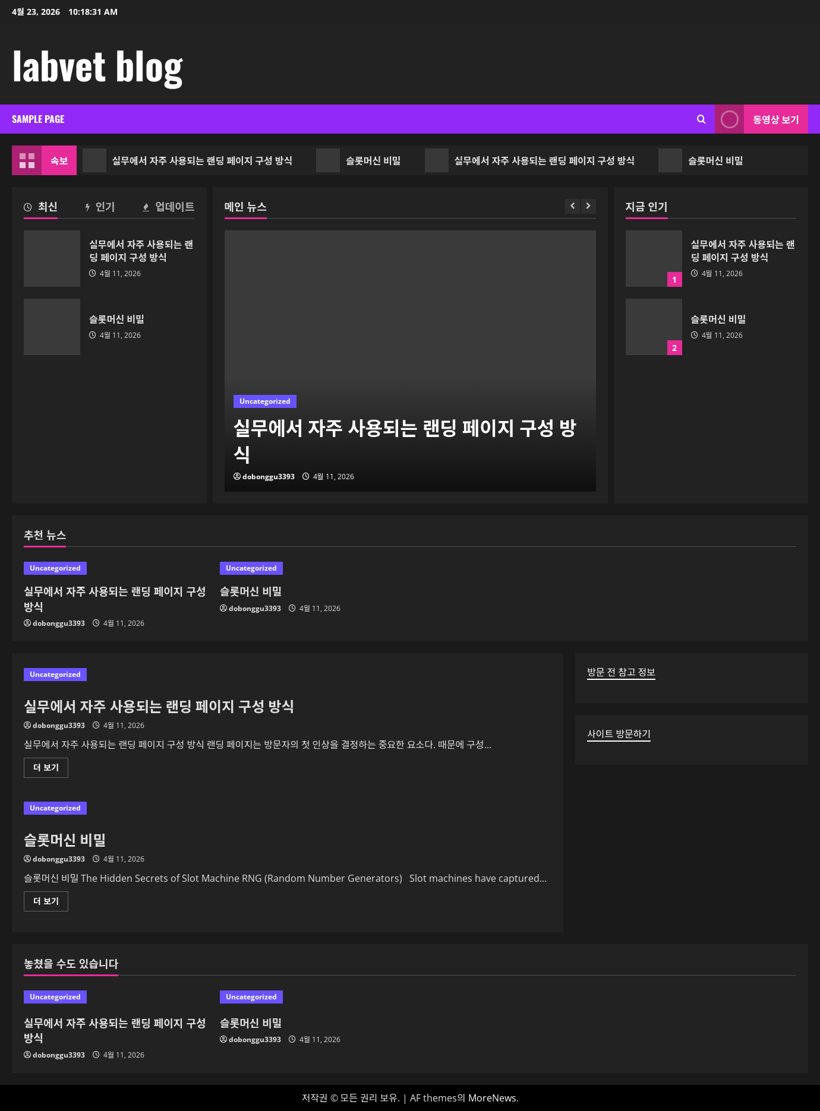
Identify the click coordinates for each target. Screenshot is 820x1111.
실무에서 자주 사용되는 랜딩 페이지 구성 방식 (191, 160)
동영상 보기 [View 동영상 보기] (757, 119)
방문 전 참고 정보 (621, 672)
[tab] (41, 208)
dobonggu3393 (268, 476)
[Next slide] (588, 206)
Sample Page (38, 119)
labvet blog (97, 64)
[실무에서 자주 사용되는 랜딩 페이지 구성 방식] (410, 361)
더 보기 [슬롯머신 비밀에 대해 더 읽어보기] (49, 903)
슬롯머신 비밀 (361, 160)
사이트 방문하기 (619, 733)
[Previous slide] (572, 206)
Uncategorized (265, 401)
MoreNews (492, 1097)
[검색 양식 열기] (701, 119)
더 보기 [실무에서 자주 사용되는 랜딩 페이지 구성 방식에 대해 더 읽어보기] (49, 769)
